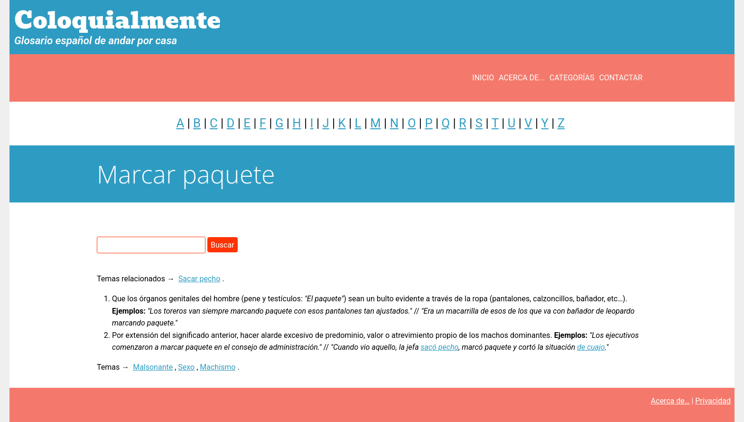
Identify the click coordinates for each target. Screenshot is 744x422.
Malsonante (153, 367)
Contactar (620, 77)
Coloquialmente (117, 20)
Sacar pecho (199, 278)
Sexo (186, 367)
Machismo (217, 367)
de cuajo (591, 347)
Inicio (483, 77)
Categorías (572, 77)
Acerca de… (670, 400)
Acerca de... (522, 77)
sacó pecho (440, 347)
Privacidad (713, 400)
